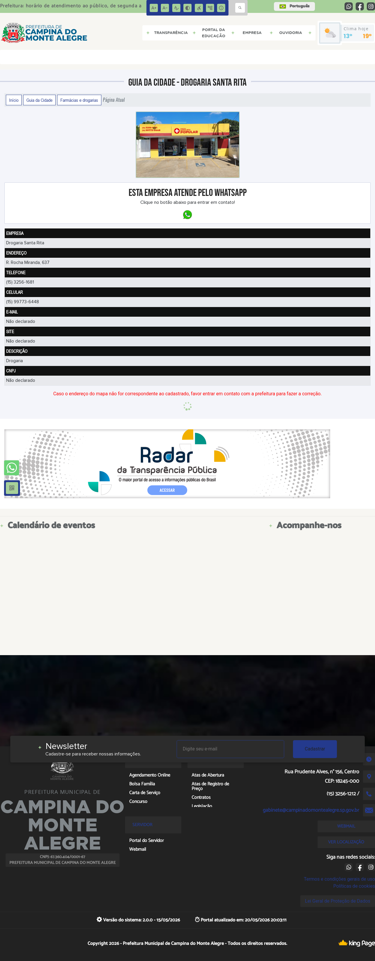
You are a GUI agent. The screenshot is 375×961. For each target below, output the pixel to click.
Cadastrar (315, 749)
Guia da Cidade (39, 100)
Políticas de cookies (354, 886)
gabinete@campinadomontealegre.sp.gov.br (311, 810)
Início (13, 100)
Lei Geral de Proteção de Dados (337, 901)
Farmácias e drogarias (79, 100)
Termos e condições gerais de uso (339, 879)
